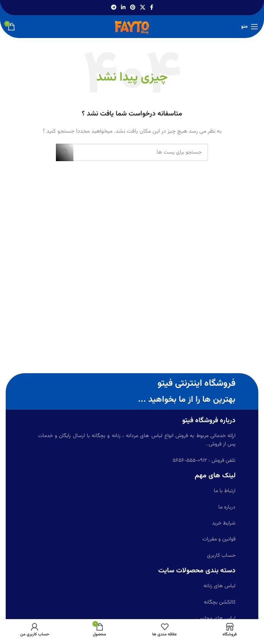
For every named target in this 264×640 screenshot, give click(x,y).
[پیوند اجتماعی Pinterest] (133, 7)
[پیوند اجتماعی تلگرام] (114, 7)
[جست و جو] (132, 152)
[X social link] (143, 7)
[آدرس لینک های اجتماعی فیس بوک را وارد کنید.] (152, 7)
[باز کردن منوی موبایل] (249, 26)
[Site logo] (132, 27)
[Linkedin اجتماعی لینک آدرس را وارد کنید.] (123, 7)
